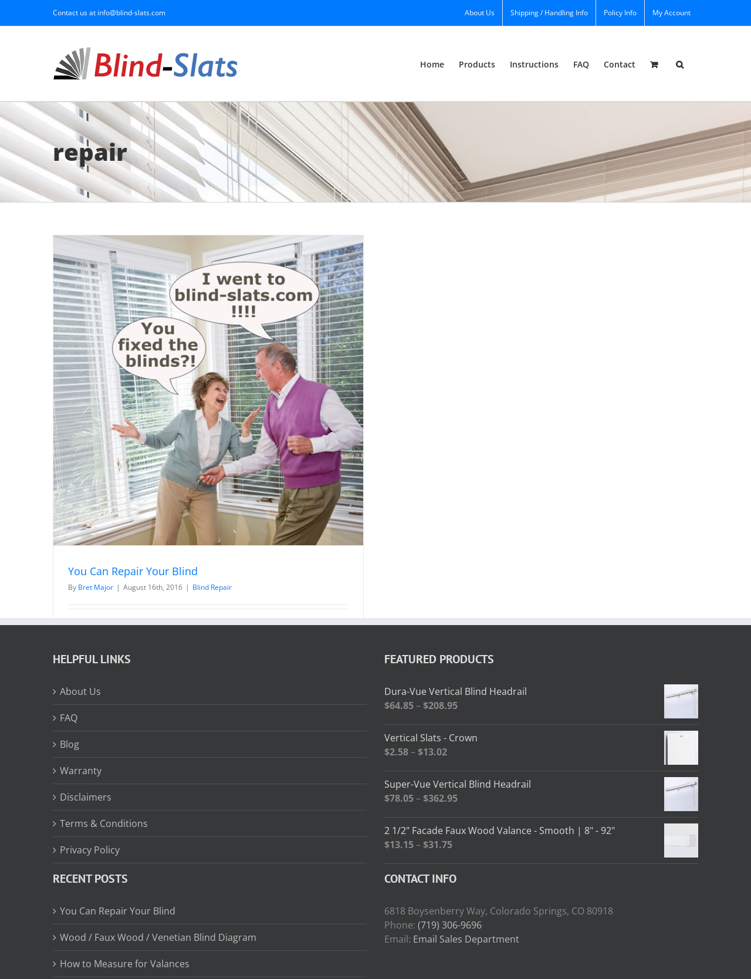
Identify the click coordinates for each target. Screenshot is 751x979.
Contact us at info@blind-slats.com (109, 13)
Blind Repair (212, 587)
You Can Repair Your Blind (133, 571)
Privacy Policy (90, 849)
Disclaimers (85, 797)
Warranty (81, 770)
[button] (680, 63)
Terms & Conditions (104, 823)
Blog (69, 744)
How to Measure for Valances (125, 963)
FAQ (68, 717)
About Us (80, 691)
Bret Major (95, 587)
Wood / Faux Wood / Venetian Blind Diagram (158, 937)
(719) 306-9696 (450, 925)
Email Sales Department (466, 939)
